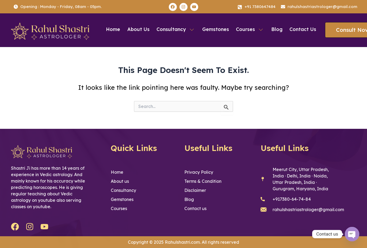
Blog (275, 29)
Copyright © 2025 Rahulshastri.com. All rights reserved (183, 242)
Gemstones (215, 29)
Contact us (301, 29)
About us (140, 29)
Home (115, 29)
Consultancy (176, 29)
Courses (249, 29)
